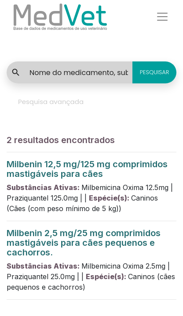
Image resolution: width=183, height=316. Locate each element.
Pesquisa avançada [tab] (51, 101)
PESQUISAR (154, 72)
